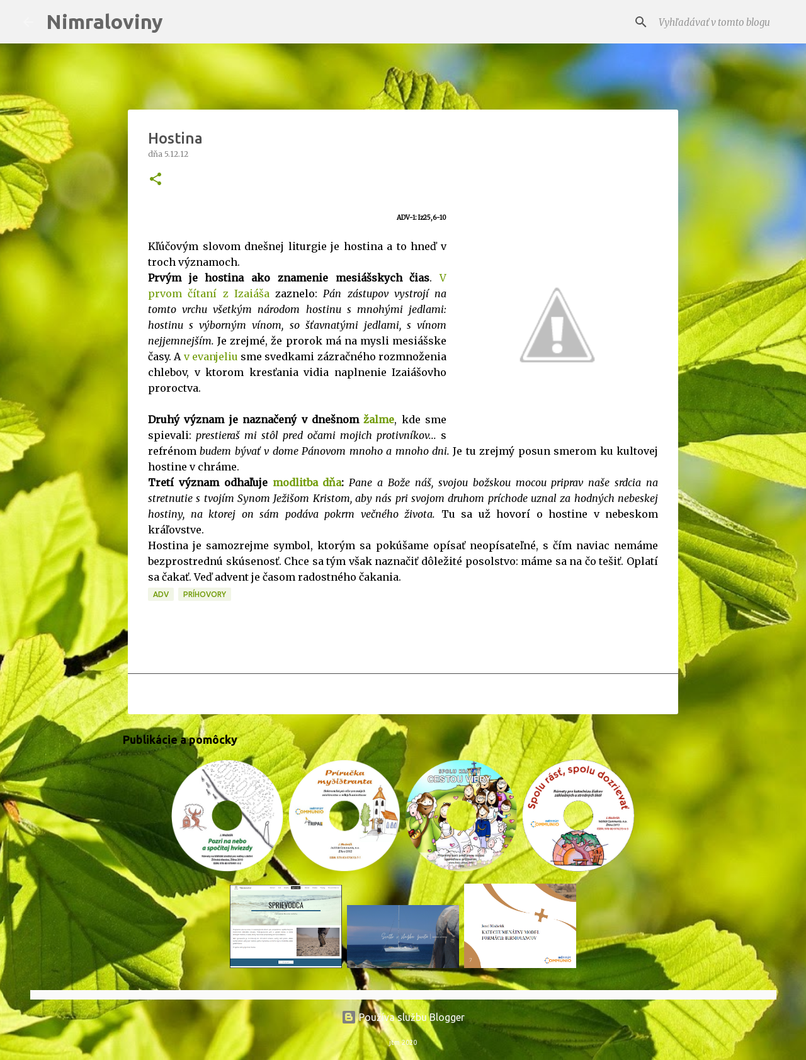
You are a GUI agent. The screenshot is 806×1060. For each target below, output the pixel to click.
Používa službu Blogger (403, 1017)
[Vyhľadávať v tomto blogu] (720, 22)
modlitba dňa (307, 482)
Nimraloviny (104, 21)
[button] (155, 179)
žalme (378, 419)
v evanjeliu (211, 356)
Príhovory (204, 594)
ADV (161, 594)
